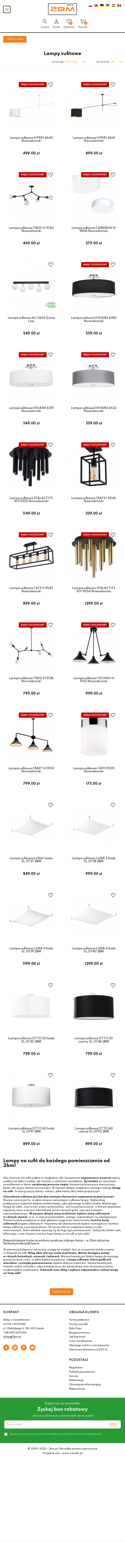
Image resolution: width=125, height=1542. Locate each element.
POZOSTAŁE (78, 1377)
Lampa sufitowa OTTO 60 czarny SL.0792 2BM (94, 1146)
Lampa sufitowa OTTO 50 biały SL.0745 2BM (31, 1055)
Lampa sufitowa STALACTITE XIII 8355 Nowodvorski (31, 506)
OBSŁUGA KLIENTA (84, 1329)
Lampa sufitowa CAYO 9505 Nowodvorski (94, 780)
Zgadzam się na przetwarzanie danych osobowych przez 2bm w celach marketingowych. (56, 1452)
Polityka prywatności (82, 1389)
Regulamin (75, 1385)
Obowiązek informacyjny (85, 1402)
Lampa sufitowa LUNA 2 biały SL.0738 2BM (94, 872)
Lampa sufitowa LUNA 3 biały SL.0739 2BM (31, 963)
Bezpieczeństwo (79, 1350)
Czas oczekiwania (80, 1359)
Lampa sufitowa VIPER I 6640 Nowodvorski (31, 139)
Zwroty (73, 1394)
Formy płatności (79, 1337)
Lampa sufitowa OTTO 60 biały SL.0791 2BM (31, 1146)
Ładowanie (61, 1309)
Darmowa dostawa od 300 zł (88, 1367)
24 (113, 61)
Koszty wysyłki (78, 1342)
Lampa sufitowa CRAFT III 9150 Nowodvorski (31, 780)
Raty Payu (75, 1346)
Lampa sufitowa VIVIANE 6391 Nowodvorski (31, 414)
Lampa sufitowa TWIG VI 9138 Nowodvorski (31, 689)
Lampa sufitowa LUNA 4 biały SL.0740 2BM (94, 963)
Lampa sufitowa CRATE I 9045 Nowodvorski (93, 506)
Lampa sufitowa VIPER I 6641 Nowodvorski (94, 139)
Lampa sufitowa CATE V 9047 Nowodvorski (31, 597)
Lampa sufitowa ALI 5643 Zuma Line (31, 322)
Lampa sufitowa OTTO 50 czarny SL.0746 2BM (94, 1055)
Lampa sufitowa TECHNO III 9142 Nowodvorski (94, 689)
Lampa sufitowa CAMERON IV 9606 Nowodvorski (94, 231)
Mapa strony (77, 1406)
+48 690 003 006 (15, 1350)
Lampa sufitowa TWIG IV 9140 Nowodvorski (31, 231)
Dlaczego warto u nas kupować (89, 1363)
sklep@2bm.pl (12, 1354)
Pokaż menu (14, 39)
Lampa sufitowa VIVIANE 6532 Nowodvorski (93, 414)
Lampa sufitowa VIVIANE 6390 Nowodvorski (94, 322)
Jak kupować (77, 1354)
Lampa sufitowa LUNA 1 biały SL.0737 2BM (31, 872)
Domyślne (72, 61)
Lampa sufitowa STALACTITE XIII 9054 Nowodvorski (93, 597)
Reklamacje (76, 1398)
